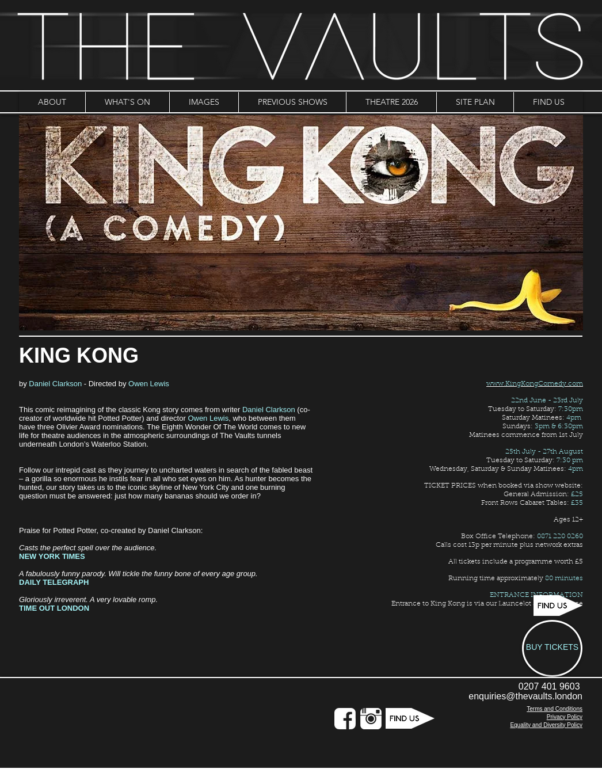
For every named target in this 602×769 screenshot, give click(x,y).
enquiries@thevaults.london (525, 696)
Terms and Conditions (554, 709)
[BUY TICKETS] (552, 648)
